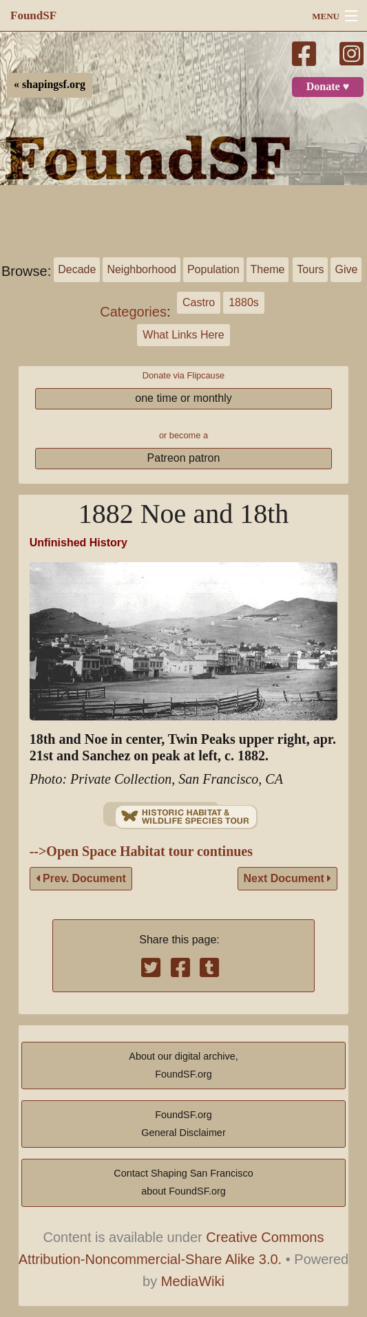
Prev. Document (81, 878)
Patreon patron (183, 458)
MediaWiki (192, 1281)
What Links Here (183, 335)
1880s (244, 302)
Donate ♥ (327, 87)
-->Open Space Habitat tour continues (141, 851)
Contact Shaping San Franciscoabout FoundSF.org (183, 1182)
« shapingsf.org (49, 84)
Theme (268, 269)
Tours (310, 269)
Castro (198, 302)
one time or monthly (183, 398)
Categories (133, 311)
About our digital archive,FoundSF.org (183, 1065)
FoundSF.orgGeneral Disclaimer (183, 1123)
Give (346, 269)
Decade (77, 269)
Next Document (288, 878)
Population (213, 269)
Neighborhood (141, 269)
